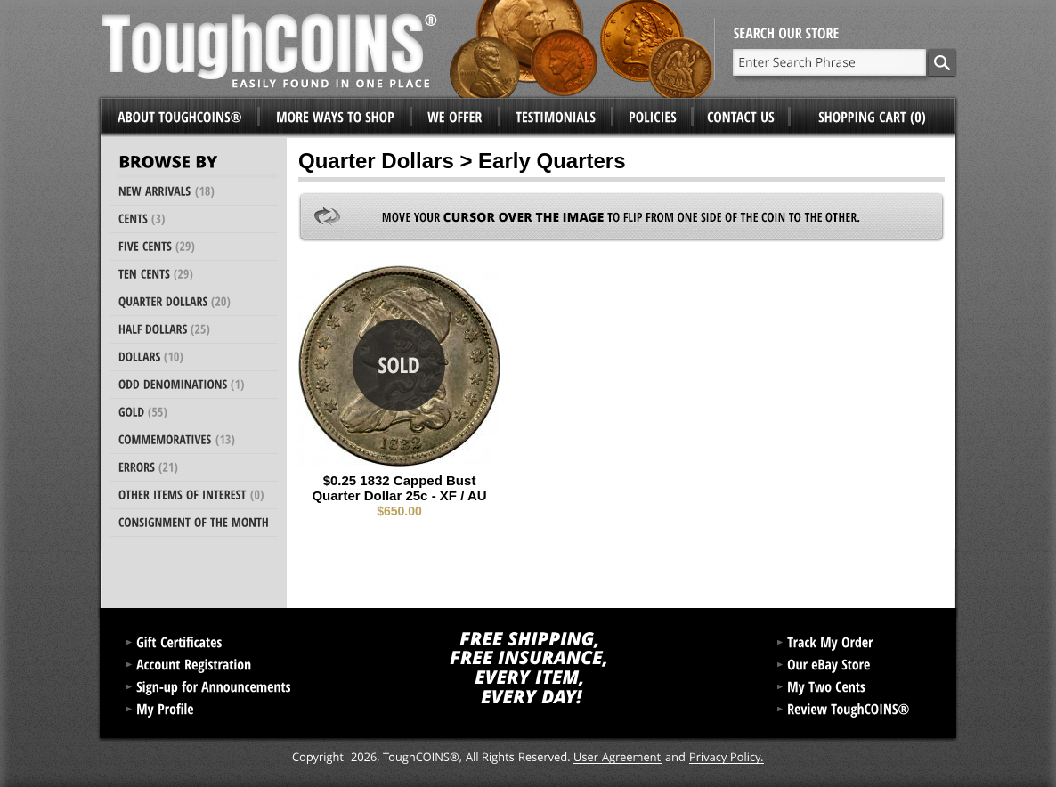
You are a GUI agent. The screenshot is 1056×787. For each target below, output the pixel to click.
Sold (399, 365)
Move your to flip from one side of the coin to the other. (621, 217)
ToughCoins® (408, 49)
